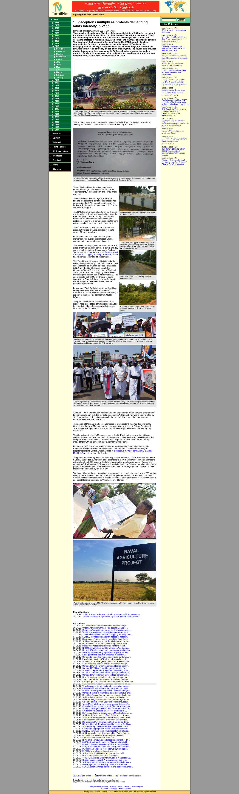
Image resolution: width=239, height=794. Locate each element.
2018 (57, 44)
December (60, 49)
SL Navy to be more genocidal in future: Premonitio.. (106, 661)
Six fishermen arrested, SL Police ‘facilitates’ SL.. (104, 711)
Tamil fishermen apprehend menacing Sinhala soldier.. (107, 717)
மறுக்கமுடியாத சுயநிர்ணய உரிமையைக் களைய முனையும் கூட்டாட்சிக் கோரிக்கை (175, 123)
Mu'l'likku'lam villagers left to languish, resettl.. (103, 735)
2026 (57, 23)
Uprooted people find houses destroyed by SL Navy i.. (106, 657)
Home (55, 165)
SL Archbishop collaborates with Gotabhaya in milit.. (106, 726)
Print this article (105, 776)
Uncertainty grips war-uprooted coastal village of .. (105, 628)
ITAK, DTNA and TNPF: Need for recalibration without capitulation (174, 72)
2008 (57, 101)
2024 (57, 28)
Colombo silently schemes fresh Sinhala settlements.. (106, 706)
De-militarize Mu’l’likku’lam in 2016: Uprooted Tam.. (105, 722)
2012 (57, 91)
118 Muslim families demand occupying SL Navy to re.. (107, 634)
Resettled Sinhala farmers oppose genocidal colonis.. (106, 695)
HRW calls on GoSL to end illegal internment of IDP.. (106, 740)
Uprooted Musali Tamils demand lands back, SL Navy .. (107, 724)
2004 (57, 112)
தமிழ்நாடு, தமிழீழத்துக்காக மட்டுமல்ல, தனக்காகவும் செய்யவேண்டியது (173, 92)
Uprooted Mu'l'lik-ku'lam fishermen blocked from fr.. (105, 666)
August (59, 59)
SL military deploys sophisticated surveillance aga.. (105, 677)
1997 (57, 130)
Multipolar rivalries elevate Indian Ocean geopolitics (173, 64)
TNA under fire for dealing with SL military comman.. (106, 679)
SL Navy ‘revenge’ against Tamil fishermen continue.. (106, 708)
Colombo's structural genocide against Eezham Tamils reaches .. (112, 616)
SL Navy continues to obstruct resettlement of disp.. (105, 731)
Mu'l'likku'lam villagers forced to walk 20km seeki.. (105, 749)
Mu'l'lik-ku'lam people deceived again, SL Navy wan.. (106, 673)
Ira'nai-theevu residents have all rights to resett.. (104, 646)
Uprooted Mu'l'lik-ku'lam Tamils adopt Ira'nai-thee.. (105, 643)
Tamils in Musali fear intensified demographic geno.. (106, 632)
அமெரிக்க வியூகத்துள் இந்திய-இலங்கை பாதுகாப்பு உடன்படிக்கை (175, 141)
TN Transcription (60, 151)
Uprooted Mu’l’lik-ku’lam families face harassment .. (105, 675)
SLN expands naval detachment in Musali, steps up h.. (107, 713)
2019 (57, 41)
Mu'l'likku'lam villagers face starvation (99, 751)
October (59, 54)
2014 (57, 85)
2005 (57, 109)
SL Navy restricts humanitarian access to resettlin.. (105, 637)
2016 (57, 80)
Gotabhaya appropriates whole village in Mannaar (105, 729)
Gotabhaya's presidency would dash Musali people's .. (107, 630)
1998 (57, 127)
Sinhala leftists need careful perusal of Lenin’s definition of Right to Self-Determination (174, 162)
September (61, 57)
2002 (57, 117)
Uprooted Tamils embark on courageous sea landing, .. (107, 650)
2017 (57, 46)
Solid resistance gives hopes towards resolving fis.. (105, 697)
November (60, 51)
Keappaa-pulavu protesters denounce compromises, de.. (108, 681)
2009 (57, 98)
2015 (57, 83)
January (59, 78)
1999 (57, 125)
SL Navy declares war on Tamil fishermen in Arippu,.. (106, 715)
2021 (57, 36)
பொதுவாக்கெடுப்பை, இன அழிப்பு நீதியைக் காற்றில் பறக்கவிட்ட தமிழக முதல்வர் (174, 82)
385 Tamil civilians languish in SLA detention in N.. (105, 742)
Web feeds (57, 156)
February (60, 75)
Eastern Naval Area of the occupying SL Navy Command (95, 253)
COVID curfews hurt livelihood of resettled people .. (105, 625)
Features (57, 133)
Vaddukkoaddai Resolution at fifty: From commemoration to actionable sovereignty (174, 39)
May (58, 67)
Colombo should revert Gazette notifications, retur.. (105, 702)
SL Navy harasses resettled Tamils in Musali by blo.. (106, 641)
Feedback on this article (130, 776)
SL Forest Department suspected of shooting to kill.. (105, 670)
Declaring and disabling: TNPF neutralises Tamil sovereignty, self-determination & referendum (175, 102)
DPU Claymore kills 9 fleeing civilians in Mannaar (104, 764)
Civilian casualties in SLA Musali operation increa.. (105, 760)
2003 (57, 114)
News (55, 19)
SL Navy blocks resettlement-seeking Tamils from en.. (106, 733)
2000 (57, 122)
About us (57, 169)
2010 (57, 96)
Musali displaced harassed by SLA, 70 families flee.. (106, 744)
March (59, 72)
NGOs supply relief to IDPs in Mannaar (100, 755)
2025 (57, 25)
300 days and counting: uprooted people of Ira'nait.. (105, 652)
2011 (57, 93)
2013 (57, 88)
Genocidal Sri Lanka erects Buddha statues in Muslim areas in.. (112, 614)
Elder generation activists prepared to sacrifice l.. (104, 655)
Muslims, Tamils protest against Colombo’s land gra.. (106, 690)
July (58, 62)
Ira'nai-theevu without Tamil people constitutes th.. (105, 659)
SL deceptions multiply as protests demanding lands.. (106, 684)
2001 (57, 119)
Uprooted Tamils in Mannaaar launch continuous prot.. (106, 693)
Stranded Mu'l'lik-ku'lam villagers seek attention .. (104, 668)
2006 (57, 106)
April (58, 70)
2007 (57, 104)
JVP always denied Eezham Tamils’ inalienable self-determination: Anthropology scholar (173, 152)
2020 (57, 38)
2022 (57, 33)
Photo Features (59, 147)
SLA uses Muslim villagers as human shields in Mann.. (107, 762)
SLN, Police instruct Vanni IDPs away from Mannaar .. (106, 746)
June (58, 64)
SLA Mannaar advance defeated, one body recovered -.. (107, 767)
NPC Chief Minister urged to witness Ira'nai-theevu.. (105, 648)
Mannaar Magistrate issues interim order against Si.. (106, 699)
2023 (57, 31)
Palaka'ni (57, 142)
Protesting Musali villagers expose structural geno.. (105, 688)
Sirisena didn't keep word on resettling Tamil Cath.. (105, 639)
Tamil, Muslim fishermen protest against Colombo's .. (106, 704)
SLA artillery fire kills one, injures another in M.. (103, 753)
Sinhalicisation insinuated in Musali (98, 737)
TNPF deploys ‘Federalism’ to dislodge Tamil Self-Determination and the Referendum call (174, 112)
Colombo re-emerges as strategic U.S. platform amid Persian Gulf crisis (173, 48)
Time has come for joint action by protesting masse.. (106, 686)
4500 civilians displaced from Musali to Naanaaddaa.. (106, 758)
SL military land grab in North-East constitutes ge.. (105, 664)
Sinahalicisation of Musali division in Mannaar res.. (105, 720)
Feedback (57, 160)
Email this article (83, 776)
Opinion (56, 138)
